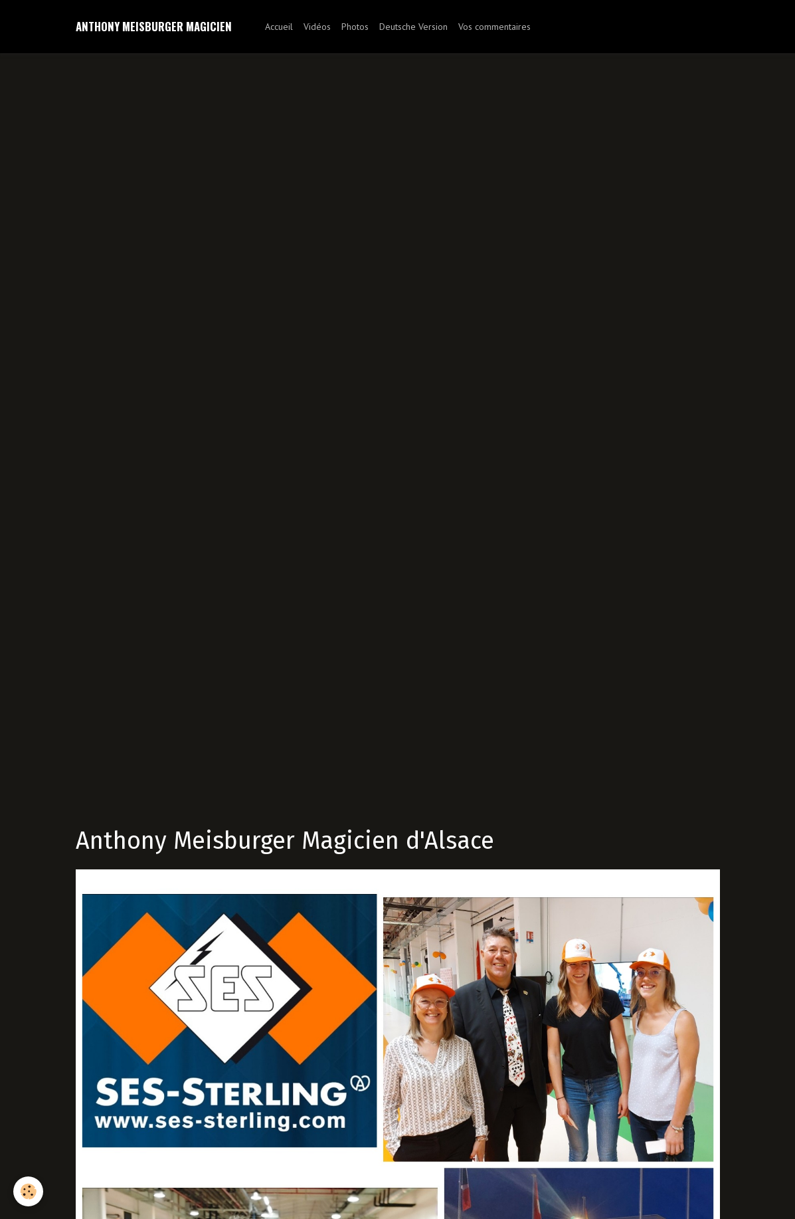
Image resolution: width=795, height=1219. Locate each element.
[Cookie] (28, 1191)
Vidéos (317, 27)
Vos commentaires (494, 27)
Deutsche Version (413, 27)
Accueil (279, 27)
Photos (355, 27)
